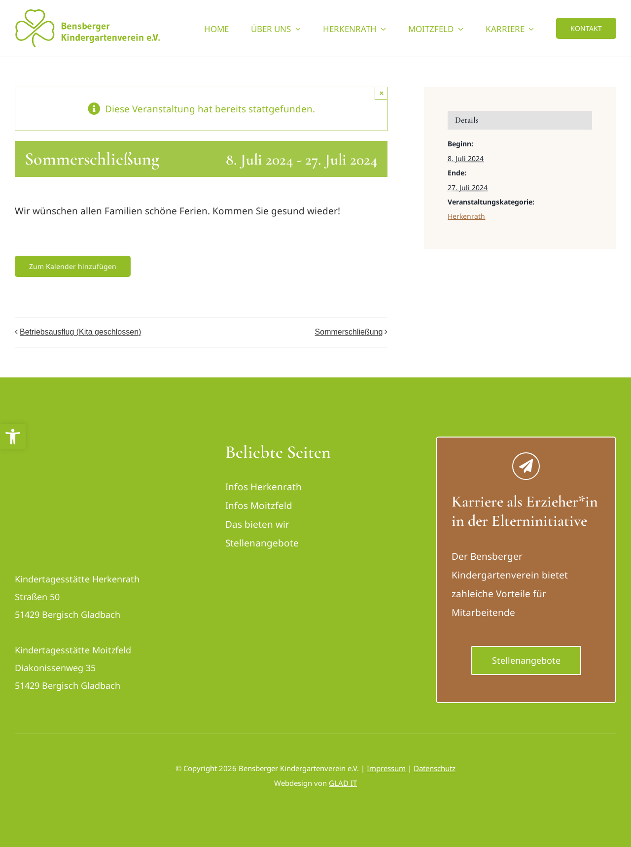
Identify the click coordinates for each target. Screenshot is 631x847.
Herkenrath (466, 216)
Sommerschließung (349, 332)
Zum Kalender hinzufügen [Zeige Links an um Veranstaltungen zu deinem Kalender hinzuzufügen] (72, 266)
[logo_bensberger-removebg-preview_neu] (70, 446)
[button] (13, 436)
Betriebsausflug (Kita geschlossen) (80, 332)
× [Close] (382, 93)
